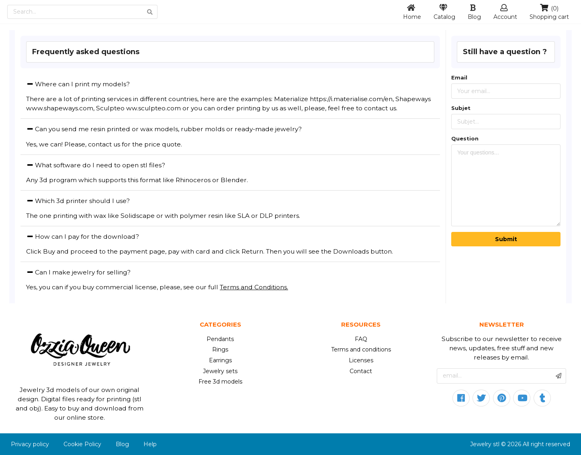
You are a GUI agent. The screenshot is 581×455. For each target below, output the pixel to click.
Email (459, 77)
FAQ (361, 339)
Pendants (220, 339)
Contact (361, 371)
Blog (122, 444)
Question (465, 138)
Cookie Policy (82, 444)
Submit (506, 239)
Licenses (361, 360)
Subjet (461, 108)
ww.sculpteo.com (153, 108)
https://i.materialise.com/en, (352, 99)
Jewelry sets (220, 371)
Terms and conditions (361, 349)
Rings (220, 349)
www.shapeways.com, (60, 108)
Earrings (220, 360)
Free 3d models (220, 381)
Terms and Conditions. (254, 287)
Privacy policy (30, 444)
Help (150, 444)
